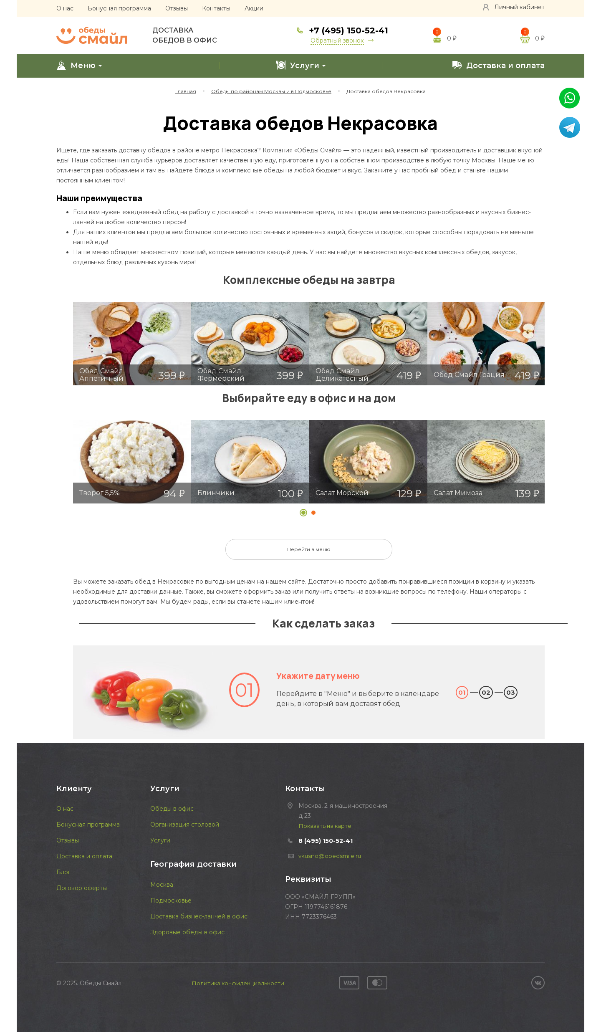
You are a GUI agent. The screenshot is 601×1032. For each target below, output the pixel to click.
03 (510, 692)
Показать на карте (326, 826)
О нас (64, 8)
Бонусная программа (119, 8)
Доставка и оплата (498, 65)
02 (486, 692)
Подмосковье (171, 900)
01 (462, 692)
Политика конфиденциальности (238, 983)
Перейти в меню (309, 549)
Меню (79, 65)
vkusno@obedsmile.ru (330, 856)
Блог (63, 872)
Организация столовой (184, 824)
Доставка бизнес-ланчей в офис (198, 916)
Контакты (216, 8)
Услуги (301, 65)
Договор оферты (81, 888)
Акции (254, 8)
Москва (161, 884)
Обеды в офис (172, 808)
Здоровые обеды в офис (187, 932)
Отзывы (176, 8)
